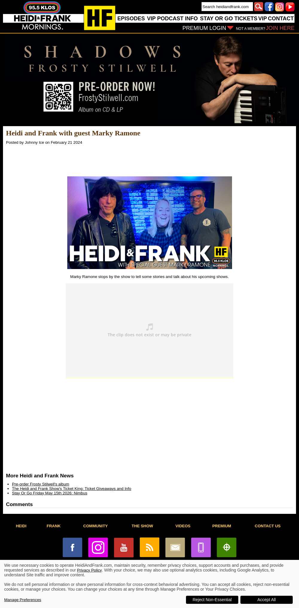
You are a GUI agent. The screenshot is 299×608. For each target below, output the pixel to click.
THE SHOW (142, 526)
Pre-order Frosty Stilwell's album (40, 484)
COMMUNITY (95, 526)
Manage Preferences (22, 600)
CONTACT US (267, 526)
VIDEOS (183, 526)
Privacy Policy (89, 570)
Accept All (266, 599)
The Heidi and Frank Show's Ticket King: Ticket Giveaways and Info (71, 488)
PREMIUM (221, 526)
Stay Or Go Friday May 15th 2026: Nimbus (49, 493)
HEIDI (21, 526)
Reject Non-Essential (212, 599)
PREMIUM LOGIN (204, 28)
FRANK (54, 526)
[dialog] (149, 584)
